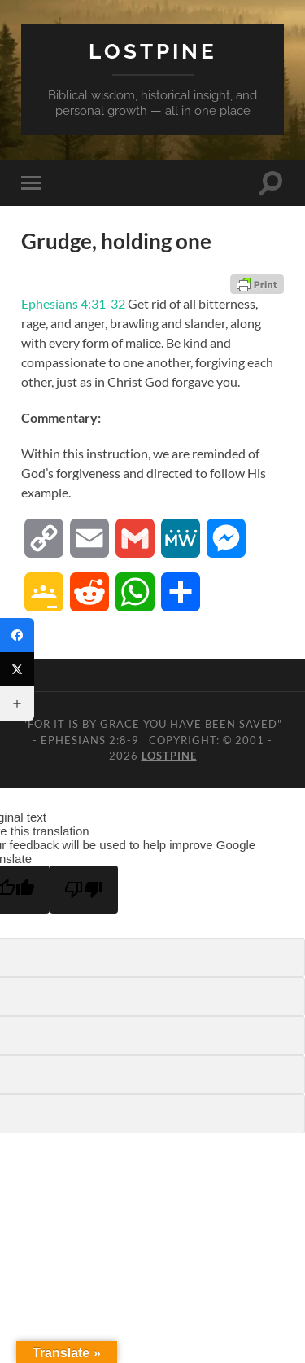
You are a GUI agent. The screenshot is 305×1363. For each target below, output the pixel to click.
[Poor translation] (84, 890)
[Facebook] (17, 635)
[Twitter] (17, 669)
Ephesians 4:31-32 (73, 303)
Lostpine (153, 51)
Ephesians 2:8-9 (90, 740)
